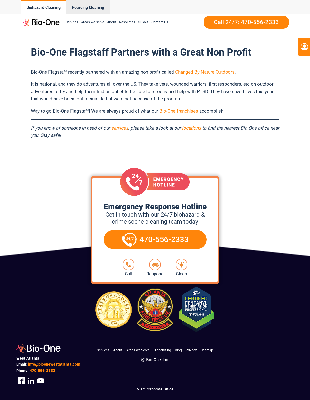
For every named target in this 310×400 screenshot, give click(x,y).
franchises (187, 111)
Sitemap (207, 350)
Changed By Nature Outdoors (205, 72)
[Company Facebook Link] (21, 381)
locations (191, 128)
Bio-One (168, 111)
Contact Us (159, 22)
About (111, 22)
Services (72, 22)
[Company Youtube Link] (40, 381)
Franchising (162, 350)
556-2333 (42, 370)
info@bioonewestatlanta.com (54, 364)
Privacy (191, 350)
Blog (178, 350)
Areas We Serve (92, 22)
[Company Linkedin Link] (31, 381)
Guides (143, 22)
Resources (127, 22)
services (119, 128)
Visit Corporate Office (155, 389)
